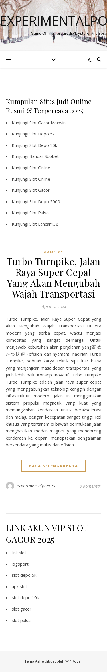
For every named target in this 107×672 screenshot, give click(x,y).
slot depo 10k (25, 597)
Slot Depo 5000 (44, 201)
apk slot (19, 586)
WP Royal (73, 661)
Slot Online (39, 167)
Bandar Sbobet (44, 156)
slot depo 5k (24, 575)
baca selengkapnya (53, 465)
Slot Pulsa (39, 212)
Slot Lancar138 (43, 224)
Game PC (53, 252)
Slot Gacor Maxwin (47, 122)
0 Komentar (90, 486)
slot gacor (21, 609)
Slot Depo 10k (43, 145)
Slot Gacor (39, 190)
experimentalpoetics (36, 485)
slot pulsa (21, 620)
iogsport (20, 564)
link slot (19, 552)
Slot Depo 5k (41, 134)
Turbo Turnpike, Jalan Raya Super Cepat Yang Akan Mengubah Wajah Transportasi (53, 277)
